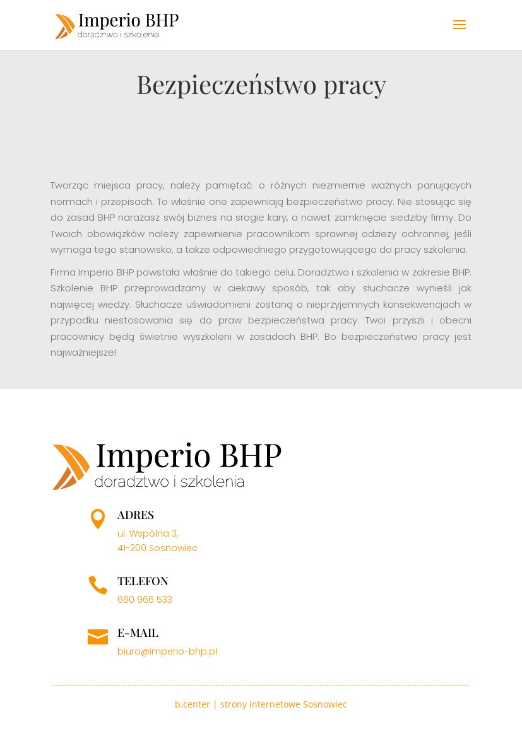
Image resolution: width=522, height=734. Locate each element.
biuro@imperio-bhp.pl (167, 651)
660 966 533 (144, 599)
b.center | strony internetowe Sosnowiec (261, 704)
